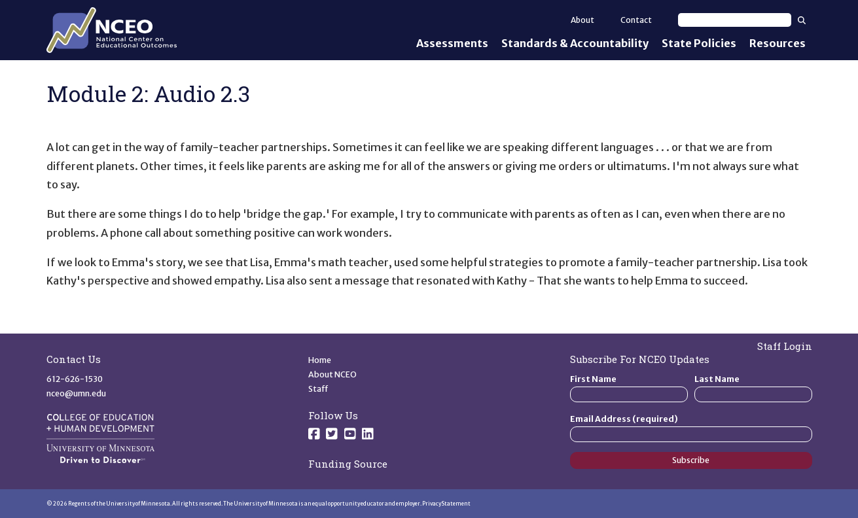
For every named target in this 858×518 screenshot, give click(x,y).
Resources (777, 43)
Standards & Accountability (575, 43)
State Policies (699, 43)
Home (319, 360)
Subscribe (690, 460)
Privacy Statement (446, 503)
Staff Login (784, 346)
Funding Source (347, 463)
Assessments (452, 43)
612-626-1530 (74, 379)
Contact (636, 20)
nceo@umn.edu (76, 393)
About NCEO (332, 374)
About (582, 20)
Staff (318, 389)
